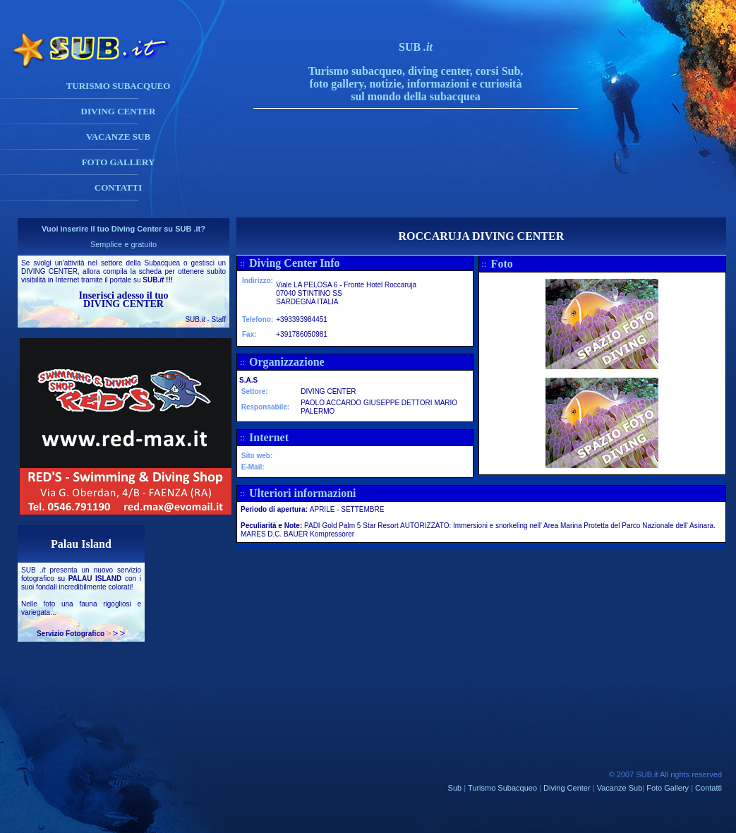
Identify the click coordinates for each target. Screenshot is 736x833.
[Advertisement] (430, 185)
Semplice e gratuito (123, 244)
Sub (455, 788)
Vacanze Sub (620, 788)
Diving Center (567, 788)
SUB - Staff (205, 319)
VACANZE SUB (118, 136)
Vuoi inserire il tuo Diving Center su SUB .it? (123, 228)
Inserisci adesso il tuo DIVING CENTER (123, 299)
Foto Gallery (667, 788)
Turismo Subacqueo (502, 788)
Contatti (708, 788)
